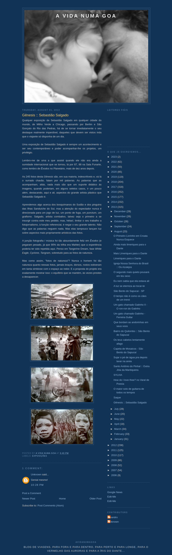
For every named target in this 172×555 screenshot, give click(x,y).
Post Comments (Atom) (51, 505)
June (117, 413)
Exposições (39, 456)
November (120, 216)
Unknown (36, 474)
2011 (114, 450)
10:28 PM (37, 484)
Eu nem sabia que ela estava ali (131, 281)
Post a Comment (31, 493)
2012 (114, 445)
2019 (114, 176)
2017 (114, 186)
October (119, 221)
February (119, 434)
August (118, 231)
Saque (117, 397)
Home (62, 498)
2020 (114, 171)
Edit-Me (111, 496)
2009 (114, 460)
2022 (114, 161)
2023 (114, 156)
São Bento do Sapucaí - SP (129, 291)
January (119, 439)
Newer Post (28, 498)
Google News (114, 492)
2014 (114, 201)
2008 (114, 465)
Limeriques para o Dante (127, 258)
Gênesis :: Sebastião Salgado (130, 402)
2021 (114, 166)
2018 (114, 181)
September (120, 226)
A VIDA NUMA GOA (86, 16)
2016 (114, 191)
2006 (114, 475)
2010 (114, 455)
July (116, 408)
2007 (114, 470)
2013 (114, 206)
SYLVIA (118, 374)
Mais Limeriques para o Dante (130, 253)
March (118, 428)
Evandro (113, 517)
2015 (114, 196)
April (117, 423)
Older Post (95, 498)
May (117, 418)
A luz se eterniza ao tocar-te (129, 286)
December (120, 211)
